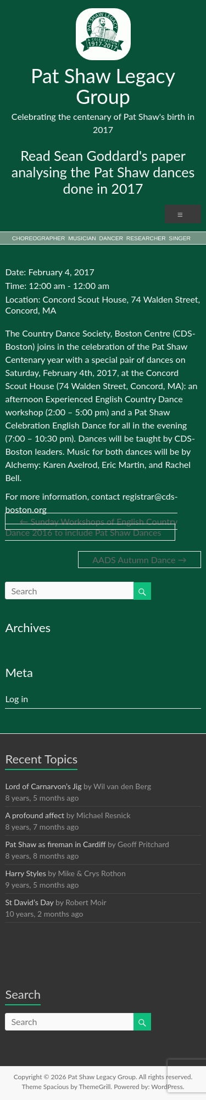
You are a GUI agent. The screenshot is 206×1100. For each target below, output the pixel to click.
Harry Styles (25, 873)
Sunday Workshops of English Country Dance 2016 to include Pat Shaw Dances (91, 526)
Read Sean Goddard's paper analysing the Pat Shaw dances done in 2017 (103, 171)
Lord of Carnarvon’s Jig (43, 786)
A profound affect (34, 815)
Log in (16, 698)
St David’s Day (29, 902)
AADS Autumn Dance (139, 559)
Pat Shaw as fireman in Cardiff (55, 844)
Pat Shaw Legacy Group (103, 85)
